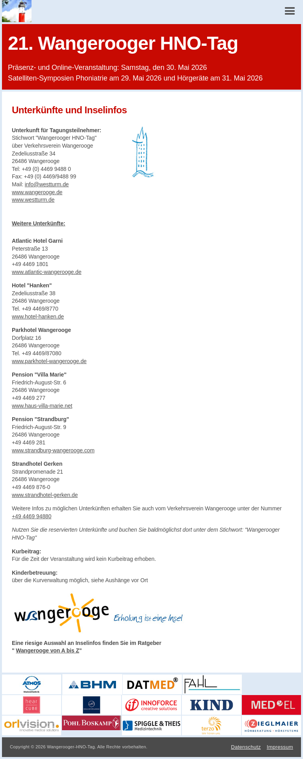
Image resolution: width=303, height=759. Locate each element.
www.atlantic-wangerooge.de (46, 272)
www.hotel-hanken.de (38, 316)
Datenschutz (246, 747)
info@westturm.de (47, 184)
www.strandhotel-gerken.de (45, 495)
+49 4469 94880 (31, 516)
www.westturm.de (33, 200)
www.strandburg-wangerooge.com (53, 450)
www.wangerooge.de (37, 192)
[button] (290, 11)
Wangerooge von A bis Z (47, 650)
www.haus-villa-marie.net (42, 406)
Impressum (280, 747)
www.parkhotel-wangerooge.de (49, 361)
